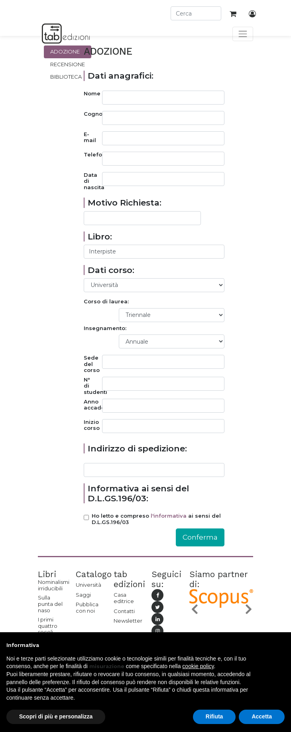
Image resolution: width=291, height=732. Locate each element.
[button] (194, 609)
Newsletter (127, 620)
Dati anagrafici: (120, 76)
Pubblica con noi (87, 607)
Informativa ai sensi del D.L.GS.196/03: (138, 493)
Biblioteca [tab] (66, 76)
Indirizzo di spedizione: (137, 448)
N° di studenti (93, 386)
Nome (92, 94)
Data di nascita (93, 181)
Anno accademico (93, 405)
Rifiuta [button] (214, 716)
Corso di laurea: (106, 302)
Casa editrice (124, 598)
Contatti (124, 611)
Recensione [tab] (67, 64)
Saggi (83, 595)
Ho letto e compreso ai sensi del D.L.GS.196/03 (156, 519)
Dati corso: (111, 270)
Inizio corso (92, 425)
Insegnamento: (105, 328)
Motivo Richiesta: (124, 203)
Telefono (93, 155)
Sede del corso (92, 364)
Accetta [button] (262, 716)
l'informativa (169, 515)
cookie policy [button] (198, 666)
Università (88, 585)
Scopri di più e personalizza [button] (55, 716)
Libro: (100, 236)
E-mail (90, 137)
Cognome (93, 114)
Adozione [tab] (65, 51)
